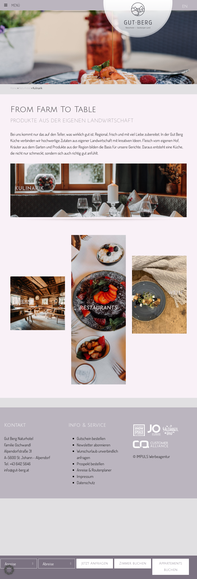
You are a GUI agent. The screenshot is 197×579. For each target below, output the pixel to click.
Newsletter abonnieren (93, 444)
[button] (9, 570)
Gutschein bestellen (91, 438)
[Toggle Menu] (5, 5)
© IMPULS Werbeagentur (151, 456)
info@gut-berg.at (16, 469)
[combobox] (18, 563)
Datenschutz (86, 482)
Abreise (48, 563)
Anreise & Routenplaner (94, 469)
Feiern (24, 301)
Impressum (85, 476)
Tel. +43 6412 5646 (17, 463)
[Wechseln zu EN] (185, 7)
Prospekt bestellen (90, 463)
